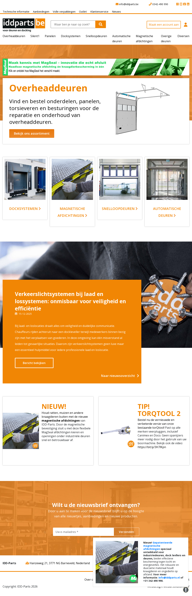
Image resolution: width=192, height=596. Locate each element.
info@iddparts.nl (169, 577)
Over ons (90, 580)
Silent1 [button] (34, 36)
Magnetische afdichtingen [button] (144, 38)
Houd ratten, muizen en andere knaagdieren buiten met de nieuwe (65, 415)
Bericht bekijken (34, 363)
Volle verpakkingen (64, 11)
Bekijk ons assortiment (32, 133)
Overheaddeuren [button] (14, 36)
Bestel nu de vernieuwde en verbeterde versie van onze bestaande (156, 424)
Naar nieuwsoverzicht (118, 376)
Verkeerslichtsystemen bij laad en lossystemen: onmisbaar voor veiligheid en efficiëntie (70, 301)
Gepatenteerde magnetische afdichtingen (157, 546)
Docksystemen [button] (70, 36)
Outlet (83, 11)
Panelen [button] (50, 36)
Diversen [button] (183, 36)
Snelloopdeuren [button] (96, 36)
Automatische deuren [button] (121, 38)
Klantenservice (99, 11)
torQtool (158, 428)
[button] (185, 26)
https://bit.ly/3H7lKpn (152, 447)
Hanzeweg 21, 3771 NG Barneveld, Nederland (58, 563)
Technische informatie (16, 11)
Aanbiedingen (41, 11)
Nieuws (116, 11)
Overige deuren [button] (166, 38)
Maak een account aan (164, 25)
